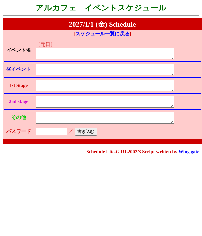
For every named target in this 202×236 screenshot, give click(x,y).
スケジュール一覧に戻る (102, 33)
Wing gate (188, 161)
